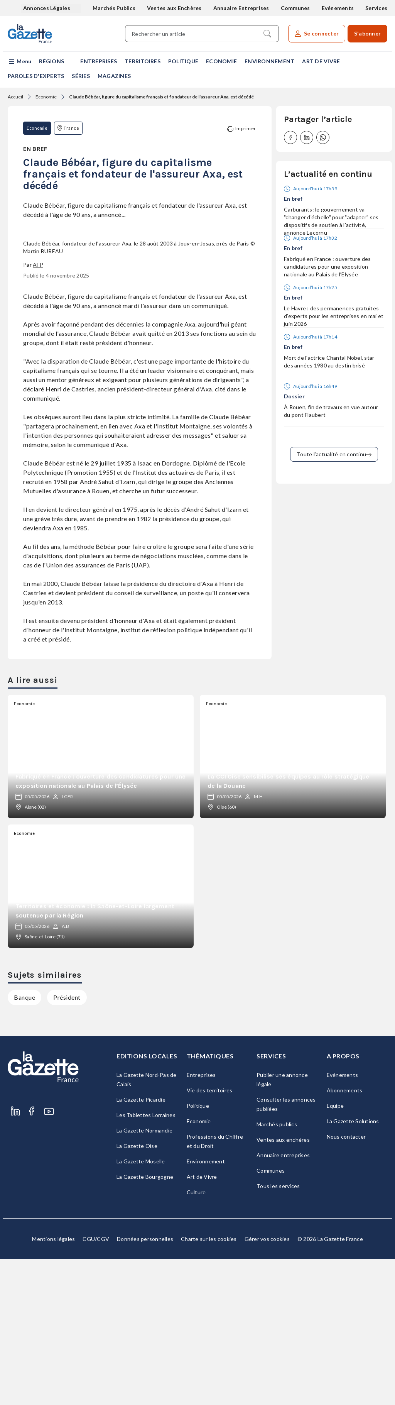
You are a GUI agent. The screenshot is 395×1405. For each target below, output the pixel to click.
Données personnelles (145, 1385)
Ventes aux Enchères (174, 8)
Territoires (142, 61)
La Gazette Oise (136, 1292)
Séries (81, 76)
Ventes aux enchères (283, 1286)
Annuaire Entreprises (241, 8)
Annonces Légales (47, 8)
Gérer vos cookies (267, 1385)
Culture (196, 1338)
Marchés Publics (114, 8)
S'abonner (367, 33)
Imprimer (241, 128)
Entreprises (98, 61)
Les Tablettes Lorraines (146, 1261)
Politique (183, 61)
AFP (38, 411)
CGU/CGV (96, 1385)
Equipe (335, 1252)
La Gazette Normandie (144, 1276)
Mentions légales (53, 1385)
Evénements (338, 8)
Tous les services (278, 1332)
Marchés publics (277, 1270)
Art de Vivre (321, 61)
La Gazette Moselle (140, 1307)
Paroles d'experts (36, 76)
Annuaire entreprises (283, 1301)
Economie (221, 61)
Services (376, 8)
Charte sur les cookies (209, 1385)
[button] (19, 61)
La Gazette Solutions (353, 1267)
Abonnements (345, 1236)
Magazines (114, 76)
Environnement (269, 61)
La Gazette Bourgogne (144, 1323)
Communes (295, 8)
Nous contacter (346, 1283)
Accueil (15, 97)
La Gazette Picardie (140, 1245)
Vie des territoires (210, 1236)
